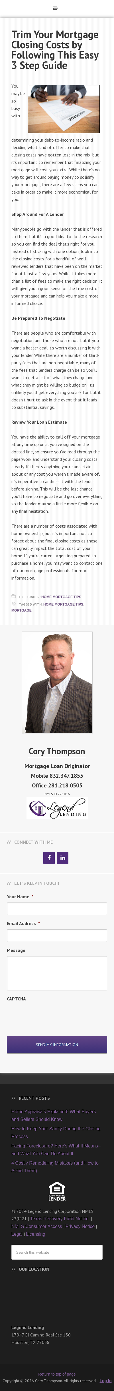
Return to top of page (57, 1374)
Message (16, 950)
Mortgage (21, 610)
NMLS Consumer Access (36, 1226)
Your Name (20, 896)
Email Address (23, 923)
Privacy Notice (80, 1226)
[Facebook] (49, 858)
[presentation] (50, 1016)
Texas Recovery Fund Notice (60, 1218)
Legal (17, 1234)
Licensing (35, 1234)
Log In (106, 1380)
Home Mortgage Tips (61, 597)
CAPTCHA (16, 999)
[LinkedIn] (62, 858)
